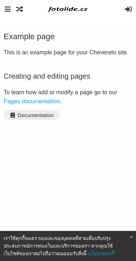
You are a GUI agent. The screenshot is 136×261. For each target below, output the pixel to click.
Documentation (31, 115)
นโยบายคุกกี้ (101, 253)
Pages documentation (32, 101)
